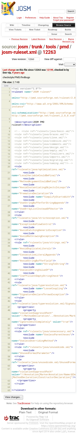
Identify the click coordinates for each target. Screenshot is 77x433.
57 (9, 350)
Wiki (12, 25)
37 (9, 258)
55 (9, 344)
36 (9, 252)
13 (9, 144)
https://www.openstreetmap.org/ (58, 425)
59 (9, 359)
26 (9, 200)
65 (9, 390)
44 (9, 291)
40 (9, 273)
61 (9, 369)
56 (9, 347)
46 (9, 301)
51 (9, 328)
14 (9, 147)
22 (9, 178)
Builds (68, 29)
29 (9, 215)
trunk (37, 46)
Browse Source (63, 25)
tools (51, 46)
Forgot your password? (63, 20)
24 (9, 191)
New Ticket (34, 29)
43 (9, 288)
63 (9, 384)
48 (9, 310)
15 (9, 150)
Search (68, 34)
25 (9, 197)
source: (9, 46)
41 (9, 279)
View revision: (19, 59)
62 (9, 380)
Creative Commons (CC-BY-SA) (45, 428)
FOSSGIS (33, 423)
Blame (71, 39)
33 (9, 239)
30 (9, 221)
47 (9, 307)
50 (9, 325)
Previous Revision (19, 39)
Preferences (30, 17)
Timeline (26, 25)
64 (9, 387)
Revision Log (68, 41)
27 (9, 206)
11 (9, 137)
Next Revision (55, 39)
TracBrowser (24, 403)
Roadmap (52, 29)
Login (19, 17)
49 (9, 319)
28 (9, 212)
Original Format (48, 412)
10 (9, 134)
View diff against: (60, 59)
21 (9, 172)
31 (9, 227)
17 (9, 157)
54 (9, 338)
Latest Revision (38, 39)
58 (9, 356)
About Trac (58, 17)
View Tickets (15, 29)
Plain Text (25, 412)
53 (9, 334)
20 (9, 166)
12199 (49, 69)
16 (9, 154)
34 (9, 242)
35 (9, 246)
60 (9, 365)
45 (9, 298)
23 (9, 185)
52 (9, 331)
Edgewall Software (39, 419)
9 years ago (18, 72)
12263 (49, 52)
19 (9, 163)
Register (70, 17)
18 (9, 160)
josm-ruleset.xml (19, 52)
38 (9, 264)
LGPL (64, 431)
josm (23, 46)
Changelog (43, 25)
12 (9, 141)
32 (9, 233)
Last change (9, 69)
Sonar (54, 34)
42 (9, 282)
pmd (64, 46)
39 (9, 267)
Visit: (61, 64)
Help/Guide (44, 17)
